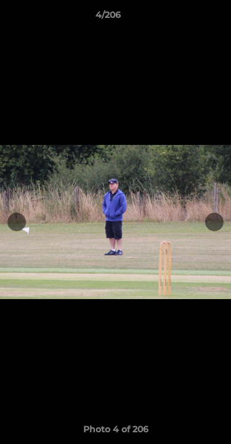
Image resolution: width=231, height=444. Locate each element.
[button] (186, 17)
